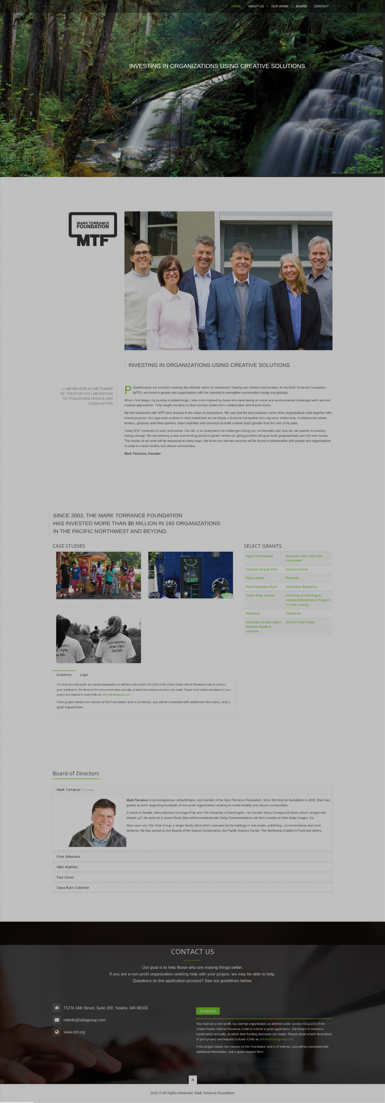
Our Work (280, 9)
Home (236, 9)
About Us (256, 9)
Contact (321, 9)
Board (301, 9)
